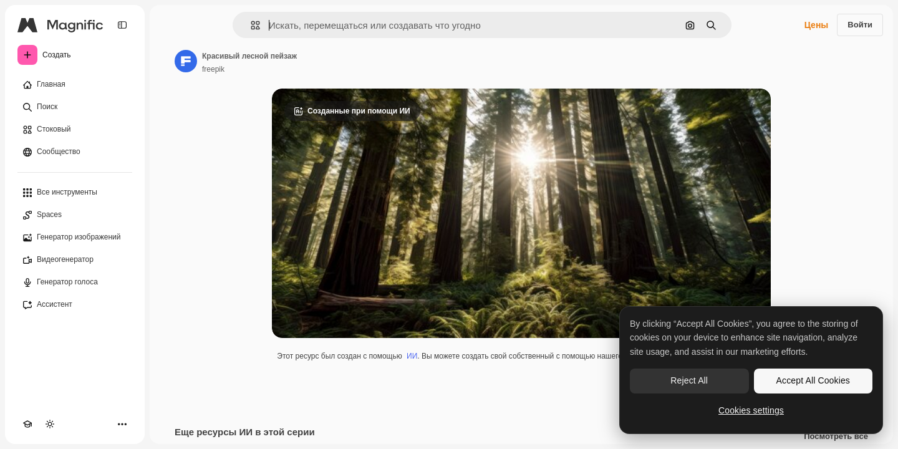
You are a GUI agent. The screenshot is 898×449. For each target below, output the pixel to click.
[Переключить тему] (50, 424)
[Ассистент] (74, 305)
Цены (816, 25)
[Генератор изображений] (74, 238)
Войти (859, 24)
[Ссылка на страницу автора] (186, 61)
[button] (250, 25)
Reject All (689, 380)
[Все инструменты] (74, 193)
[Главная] (74, 85)
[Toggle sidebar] (122, 25)
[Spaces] (74, 215)
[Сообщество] (74, 152)
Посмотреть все (836, 436)
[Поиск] (74, 107)
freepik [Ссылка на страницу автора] (213, 69)
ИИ (412, 356)
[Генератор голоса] (74, 282)
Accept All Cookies (813, 380)
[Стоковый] (74, 130)
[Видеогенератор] (74, 260)
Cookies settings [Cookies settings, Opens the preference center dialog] (751, 410)
